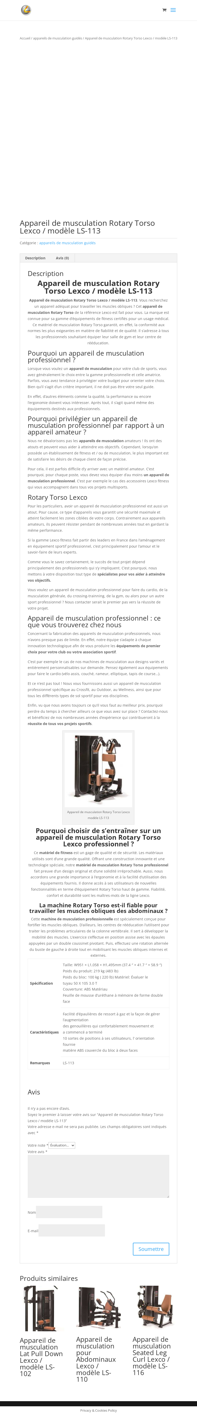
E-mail (33, 1230)
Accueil (25, 38)
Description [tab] (35, 258)
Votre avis (37, 1151)
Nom (32, 1212)
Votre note (38, 1145)
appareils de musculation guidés (57, 38)
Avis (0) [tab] (62, 258)
